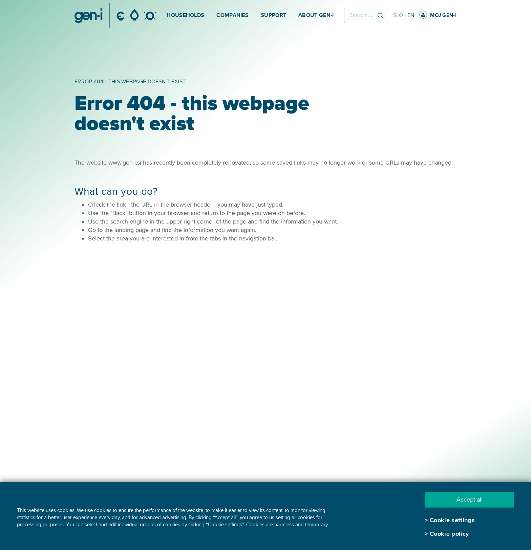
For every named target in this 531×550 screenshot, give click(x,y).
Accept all (469, 499)
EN (411, 15)
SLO (398, 15)
